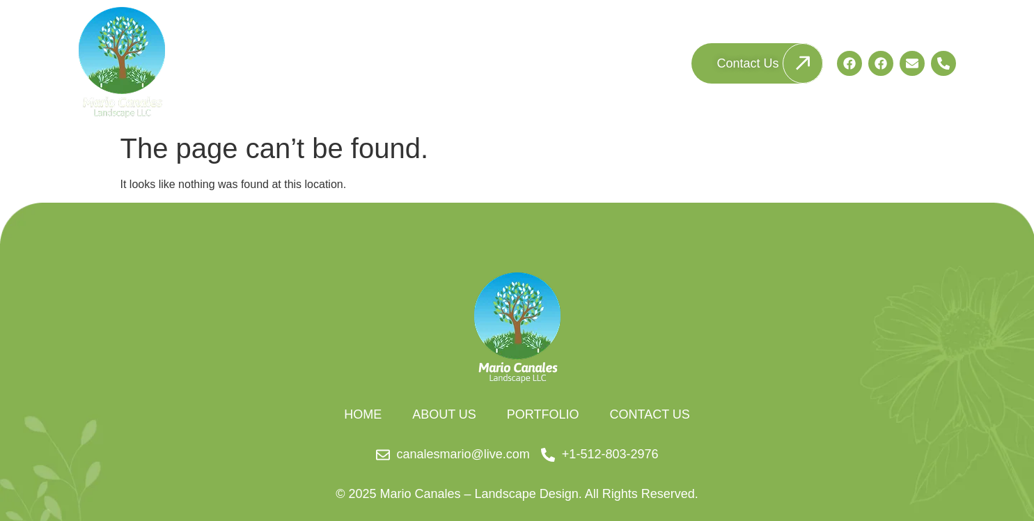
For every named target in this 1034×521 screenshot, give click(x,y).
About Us (529, 63)
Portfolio (634, 63)
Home (433, 63)
